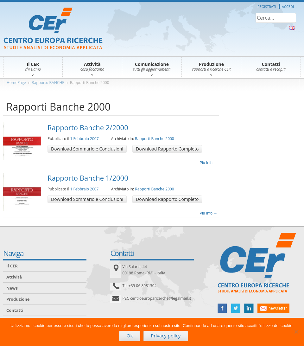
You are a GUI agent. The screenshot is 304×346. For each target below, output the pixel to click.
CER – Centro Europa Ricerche (53, 29)
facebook (222, 308)
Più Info (208, 163)
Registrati (266, 6)
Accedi (288, 6)
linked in (249, 308)
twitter (235, 308)
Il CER (12, 266)
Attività (14, 277)
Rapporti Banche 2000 (89, 82)
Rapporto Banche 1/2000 (88, 178)
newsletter (273, 308)
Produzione (17, 299)
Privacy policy (165, 335)
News (12, 288)
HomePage (16, 82)
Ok (130, 335)
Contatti (14, 310)
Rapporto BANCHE (48, 82)
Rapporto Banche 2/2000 (88, 127)
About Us (292, 28)
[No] (296, 332)
